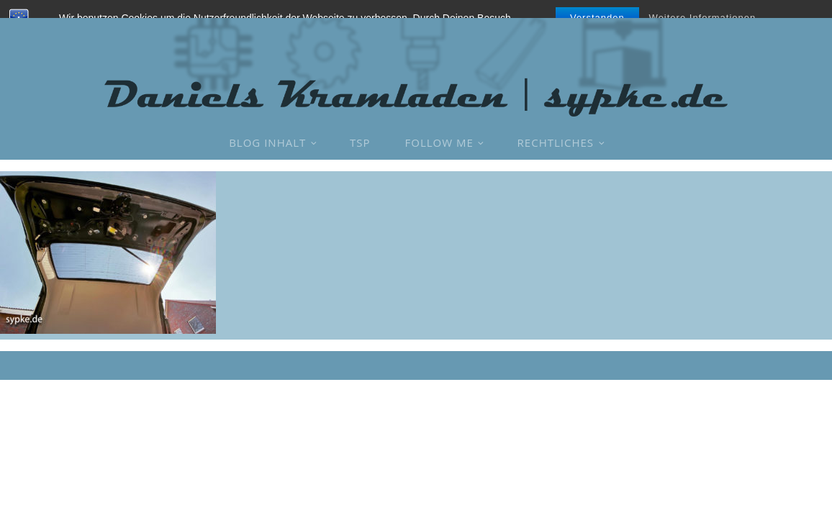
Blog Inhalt (267, 142)
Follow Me (439, 142)
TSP (360, 142)
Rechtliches (555, 142)
